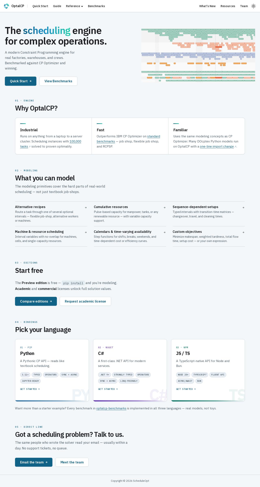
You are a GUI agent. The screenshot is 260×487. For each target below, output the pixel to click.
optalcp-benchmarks (111, 408)
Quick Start (40, 6)
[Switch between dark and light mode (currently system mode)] (253, 6)
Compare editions (36, 301)
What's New (207, 6)
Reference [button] (73, 6)
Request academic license (85, 301)
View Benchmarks (58, 81)
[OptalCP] (15, 6)
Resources (228, 6)
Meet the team (72, 462)
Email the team (33, 462)
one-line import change (217, 146)
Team (244, 6)
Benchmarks (96, 6)
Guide (57, 6)
